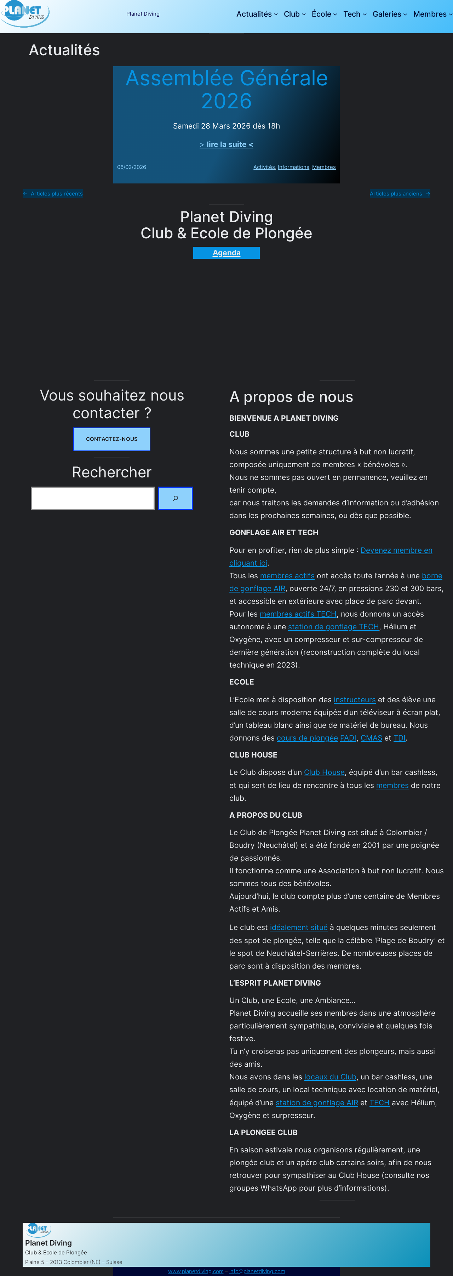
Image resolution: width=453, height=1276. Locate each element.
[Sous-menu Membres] (450, 14)
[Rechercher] (175, 498)
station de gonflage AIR (317, 1102)
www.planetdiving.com (196, 1271)
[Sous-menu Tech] (364, 14)
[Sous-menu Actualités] (276, 14)
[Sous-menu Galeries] (405, 14)
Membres (324, 167)
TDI (400, 737)
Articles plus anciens (400, 193)
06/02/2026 (131, 167)
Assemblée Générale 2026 (226, 89)
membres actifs (287, 575)
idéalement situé (299, 927)
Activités (264, 167)
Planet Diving (143, 13)
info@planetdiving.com (257, 1271)
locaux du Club (330, 1076)
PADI (348, 737)
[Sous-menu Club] (304, 14)
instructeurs (355, 699)
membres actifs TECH (298, 613)
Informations (293, 167)
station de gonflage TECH (333, 626)
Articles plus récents (53, 193)
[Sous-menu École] (335, 14)
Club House (324, 772)
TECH (379, 1102)
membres (392, 785)
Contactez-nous (112, 439)
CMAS (371, 737)
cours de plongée (307, 737)
